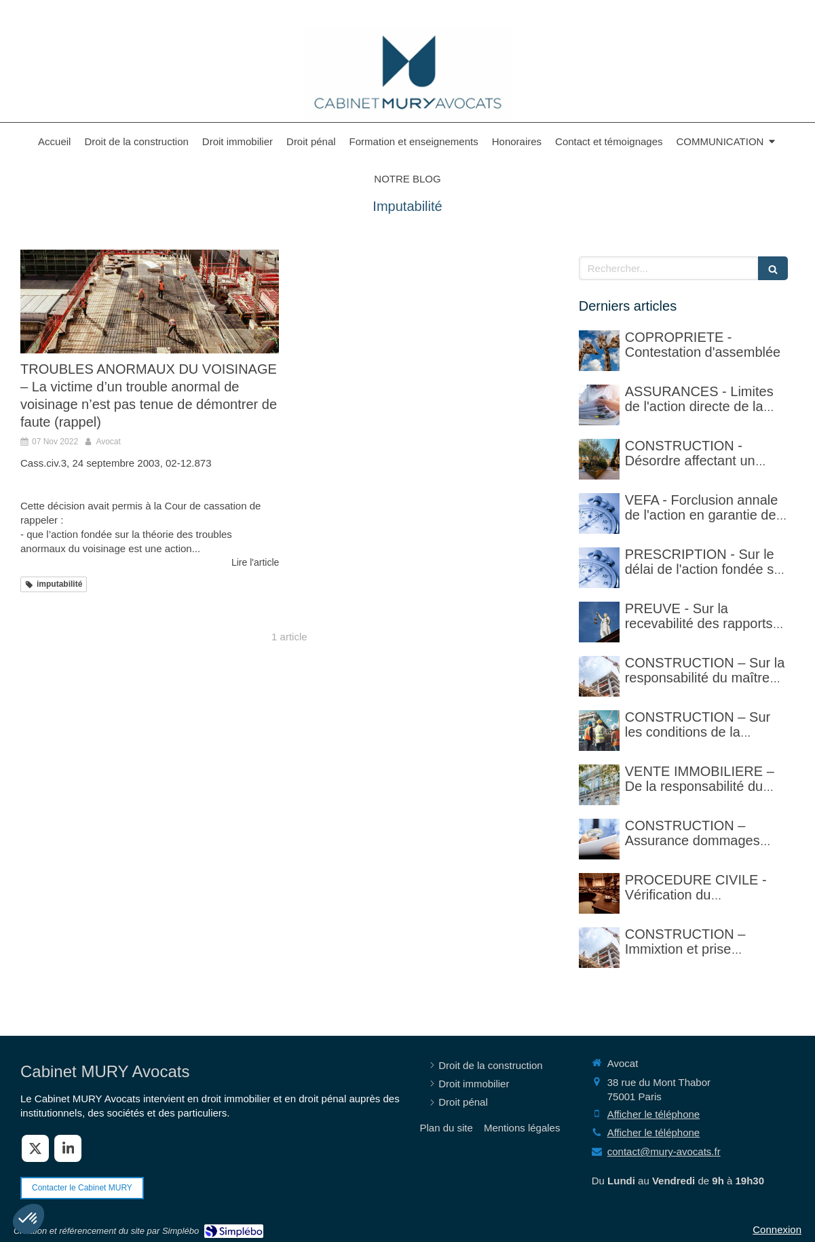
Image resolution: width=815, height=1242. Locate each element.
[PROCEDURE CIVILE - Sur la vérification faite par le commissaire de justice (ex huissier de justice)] (599, 893)
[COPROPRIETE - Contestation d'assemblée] (599, 350)
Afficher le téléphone (653, 1114)
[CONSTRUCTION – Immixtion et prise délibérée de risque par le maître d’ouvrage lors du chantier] (599, 947)
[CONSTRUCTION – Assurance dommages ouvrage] (599, 839)
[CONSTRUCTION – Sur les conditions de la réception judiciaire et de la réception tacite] (599, 730)
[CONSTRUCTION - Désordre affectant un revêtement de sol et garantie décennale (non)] (599, 459)
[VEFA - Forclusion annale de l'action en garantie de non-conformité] (599, 513)
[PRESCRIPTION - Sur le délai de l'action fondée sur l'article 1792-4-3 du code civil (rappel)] (599, 567)
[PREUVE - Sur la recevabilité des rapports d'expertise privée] (599, 622)
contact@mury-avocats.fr (664, 1151)
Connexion (777, 1229)
